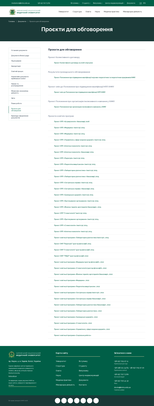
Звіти (13, 98)
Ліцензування (16, 61)
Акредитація (16, 66)
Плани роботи (16, 103)
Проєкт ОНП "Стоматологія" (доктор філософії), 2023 (72, 250)
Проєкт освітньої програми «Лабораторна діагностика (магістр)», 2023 (79, 237)
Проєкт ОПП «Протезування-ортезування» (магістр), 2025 (74, 201)
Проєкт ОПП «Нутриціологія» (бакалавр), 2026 (69, 121)
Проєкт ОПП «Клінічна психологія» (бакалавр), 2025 (72, 152)
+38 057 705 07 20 (137, 368)
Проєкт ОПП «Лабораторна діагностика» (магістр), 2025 (73, 170)
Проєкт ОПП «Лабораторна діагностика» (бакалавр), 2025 (74, 176)
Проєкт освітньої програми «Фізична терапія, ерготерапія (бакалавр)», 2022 (81, 274)
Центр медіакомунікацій (114, 3)
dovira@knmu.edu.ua (122, 387)
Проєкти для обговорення (16, 109)
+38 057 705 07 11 (121, 361)
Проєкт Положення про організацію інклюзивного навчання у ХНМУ (78, 107)
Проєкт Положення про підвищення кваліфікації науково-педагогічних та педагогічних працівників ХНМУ (92, 77)
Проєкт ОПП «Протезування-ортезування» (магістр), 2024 (74, 219)
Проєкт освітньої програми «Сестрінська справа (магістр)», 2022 (77, 292)
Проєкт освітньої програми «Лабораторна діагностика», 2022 (76, 311)
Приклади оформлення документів (19, 117)
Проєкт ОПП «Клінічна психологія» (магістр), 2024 (71, 231)
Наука (97, 12)
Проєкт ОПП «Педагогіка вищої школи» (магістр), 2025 (72, 164)
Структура (77, 12)
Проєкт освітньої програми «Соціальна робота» (70, 335)
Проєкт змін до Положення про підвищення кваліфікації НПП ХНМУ (77, 92)
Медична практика (111, 12)
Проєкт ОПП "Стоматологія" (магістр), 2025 (68, 213)
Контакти (83, 385)
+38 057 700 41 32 (121, 381)
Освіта (88, 12)
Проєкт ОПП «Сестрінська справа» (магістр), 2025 (71, 182)
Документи (131, 3)
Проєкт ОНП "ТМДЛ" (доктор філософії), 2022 (69, 256)
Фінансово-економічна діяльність (19, 92)
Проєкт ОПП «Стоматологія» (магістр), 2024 (68, 225)
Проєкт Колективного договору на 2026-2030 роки (71, 63)
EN (144, 3)
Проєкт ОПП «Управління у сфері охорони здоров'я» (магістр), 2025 (77, 140)
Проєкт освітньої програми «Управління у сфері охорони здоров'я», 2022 (80, 329)
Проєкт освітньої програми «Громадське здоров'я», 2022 (74, 317)
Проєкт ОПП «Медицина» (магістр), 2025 (67, 128)
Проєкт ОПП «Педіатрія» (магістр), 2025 (67, 158)
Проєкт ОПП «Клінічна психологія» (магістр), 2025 (71, 146)
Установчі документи (19, 50)
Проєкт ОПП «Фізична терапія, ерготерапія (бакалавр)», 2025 (75, 207)
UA (140, 3)
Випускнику (97, 3)
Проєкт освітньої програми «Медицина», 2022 (69, 280)
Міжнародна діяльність (132, 12)
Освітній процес (17, 71)
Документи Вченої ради (20, 55)
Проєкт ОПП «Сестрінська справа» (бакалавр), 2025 (72, 189)
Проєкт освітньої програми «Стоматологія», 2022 (71, 323)
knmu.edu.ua (13, 376)
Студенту (86, 3)
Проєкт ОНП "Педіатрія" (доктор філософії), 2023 (70, 244)
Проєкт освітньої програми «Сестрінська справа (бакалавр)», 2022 (78, 299)
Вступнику (74, 3)
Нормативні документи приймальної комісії (20, 77)
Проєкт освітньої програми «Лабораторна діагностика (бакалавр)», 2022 (80, 305)
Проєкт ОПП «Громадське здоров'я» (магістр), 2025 (71, 195)
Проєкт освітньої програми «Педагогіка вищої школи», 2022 (75, 286)
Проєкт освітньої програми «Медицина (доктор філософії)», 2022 (77, 262)
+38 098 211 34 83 (121, 368)
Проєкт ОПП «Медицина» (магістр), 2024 (67, 134)
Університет (63, 12)
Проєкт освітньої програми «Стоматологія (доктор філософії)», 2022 (78, 268)
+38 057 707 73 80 (42, 3)
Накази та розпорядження (17, 85)
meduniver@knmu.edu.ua (19, 3)
